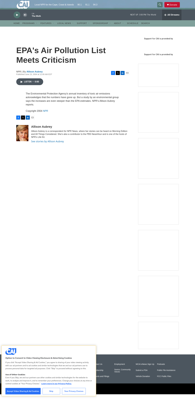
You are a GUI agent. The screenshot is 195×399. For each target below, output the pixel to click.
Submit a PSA (141, 375)
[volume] (25, 20)
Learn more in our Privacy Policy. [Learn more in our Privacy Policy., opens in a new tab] (56, 383)
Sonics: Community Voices (122, 375)
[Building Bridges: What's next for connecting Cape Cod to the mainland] (158, 255)
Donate (174, 7)
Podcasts (161, 369)
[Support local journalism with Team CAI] (158, 80)
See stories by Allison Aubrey (47, 146)
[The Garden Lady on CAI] (158, 117)
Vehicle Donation (143, 381)
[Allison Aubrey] (22, 138)
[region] (48, 370)
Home (17, 28)
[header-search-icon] (161, 7)
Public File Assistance (166, 375)
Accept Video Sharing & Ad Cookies (23, 391)
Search (145, 28)
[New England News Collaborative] (158, 301)
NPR (45, 115)
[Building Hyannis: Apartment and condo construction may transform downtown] (158, 340)
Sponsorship (100, 28)
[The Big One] (158, 209)
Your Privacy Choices (73, 391)
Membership (98, 375)
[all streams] (171, 19)
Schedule (132, 28)
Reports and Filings (101, 381)
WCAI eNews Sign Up (145, 369)
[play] (17, 19)
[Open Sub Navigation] (37, 28)
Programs (28, 28)
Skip (51, 391)
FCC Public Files (164, 381)
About (117, 28)
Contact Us (97, 369)
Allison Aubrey (35, 76)
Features (46, 28)
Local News (64, 28)
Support (82, 28)
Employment (119, 369)
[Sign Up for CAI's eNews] (158, 163)
